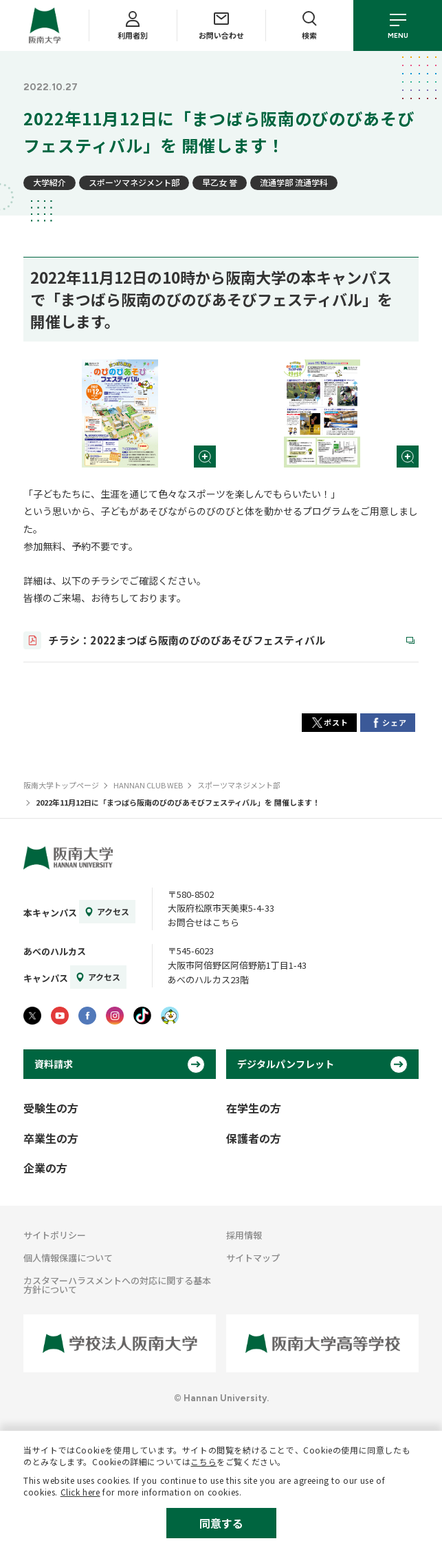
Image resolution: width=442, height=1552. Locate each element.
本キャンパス (50, 912)
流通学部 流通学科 (294, 182)
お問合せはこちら (203, 922)
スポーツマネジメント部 (134, 182)
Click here (80, 1492)
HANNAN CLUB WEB (148, 784)
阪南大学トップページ (61, 784)
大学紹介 (49, 182)
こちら (203, 1461)
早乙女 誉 (219, 182)
